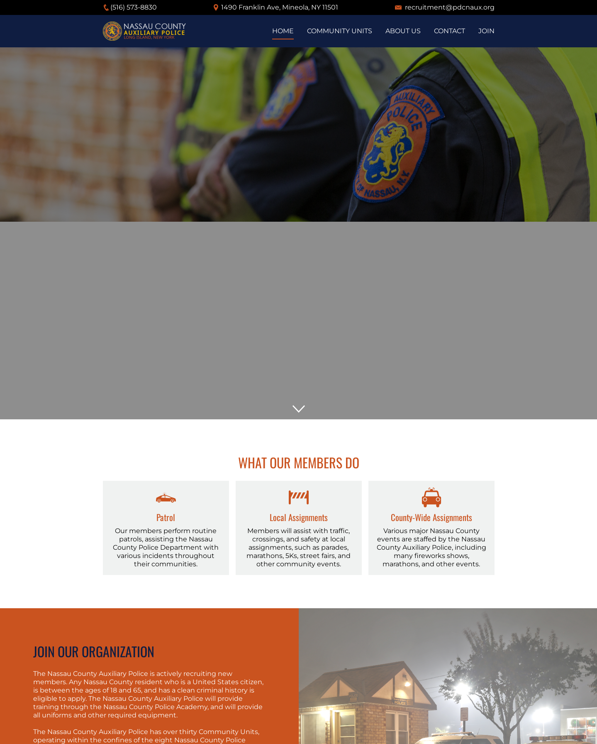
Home (283, 31)
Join (486, 31)
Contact (449, 31)
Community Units (339, 31)
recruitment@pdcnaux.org (450, 7)
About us (403, 31)
